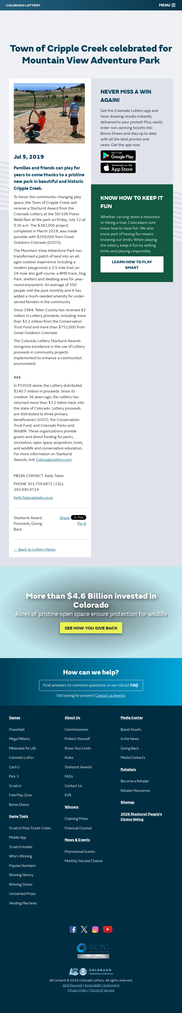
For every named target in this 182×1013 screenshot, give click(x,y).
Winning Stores (20, 884)
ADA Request (72, 985)
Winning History (21, 875)
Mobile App (17, 837)
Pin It (81, 523)
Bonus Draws (19, 805)
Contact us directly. (110, 695)
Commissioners (76, 729)
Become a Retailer (135, 781)
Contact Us (73, 786)
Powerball (17, 729)
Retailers (128, 769)
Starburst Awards (78, 767)
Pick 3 (13, 776)
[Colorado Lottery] (23, 5)
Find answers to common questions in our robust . (91, 685)
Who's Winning (20, 856)
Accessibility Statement (102, 985)
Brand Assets (131, 729)
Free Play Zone (20, 795)
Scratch (15, 786)
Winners (72, 807)
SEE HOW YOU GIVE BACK (91, 628)
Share (65, 518)
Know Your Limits (78, 748)
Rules (69, 757)
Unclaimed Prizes (22, 894)
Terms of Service (102, 990)
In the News (130, 739)
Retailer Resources (135, 790)
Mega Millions (19, 739)
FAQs (69, 776)
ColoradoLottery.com (54, 459)
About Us (72, 718)
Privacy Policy (78, 990)
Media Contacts (133, 757)
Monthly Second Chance (84, 861)
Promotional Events (80, 852)
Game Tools (18, 816)
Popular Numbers (22, 866)
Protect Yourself (77, 739)
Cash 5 (14, 767)
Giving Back (130, 748)
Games (14, 718)
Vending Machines (23, 903)
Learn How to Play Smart (132, 265)
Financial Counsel (78, 828)
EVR (68, 795)
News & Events (77, 840)
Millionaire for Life (22, 748)
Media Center (132, 718)
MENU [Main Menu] (167, 5)
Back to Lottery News (34, 549)
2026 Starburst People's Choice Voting (141, 817)
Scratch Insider (20, 847)
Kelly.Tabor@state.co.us (33, 497)
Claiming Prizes (76, 819)
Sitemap (127, 802)
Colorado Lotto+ (21, 757)
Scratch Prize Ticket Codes (30, 828)
